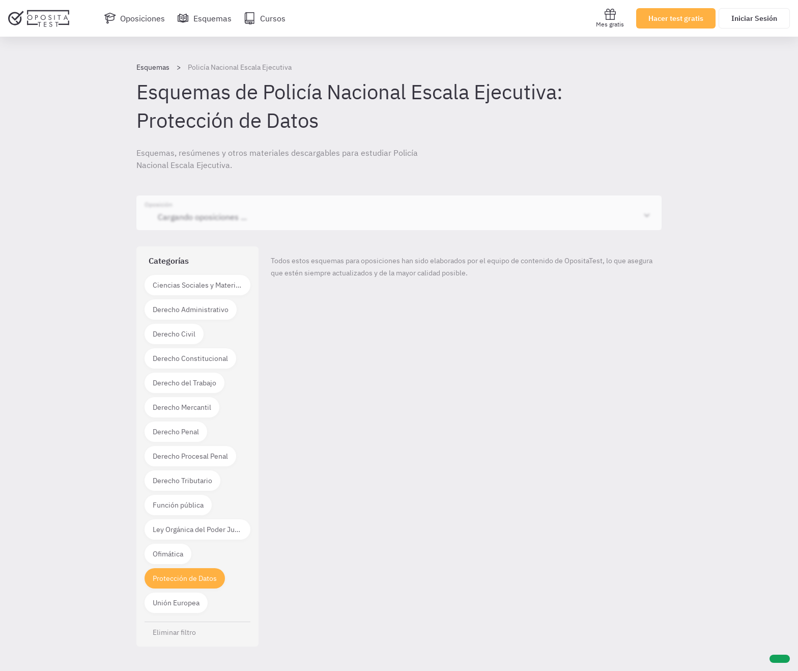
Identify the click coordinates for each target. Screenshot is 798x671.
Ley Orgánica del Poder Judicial (201, 529)
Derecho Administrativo (191, 309)
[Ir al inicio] (38, 18)
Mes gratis (610, 18)
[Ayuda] (780, 659)
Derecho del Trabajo (184, 382)
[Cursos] (265, 18)
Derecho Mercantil (182, 407)
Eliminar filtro (174, 632)
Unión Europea (176, 602)
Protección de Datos (185, 578)
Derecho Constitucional (190, 358)
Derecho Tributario (182, 480)
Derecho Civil (174, 334)
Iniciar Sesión (754, 18)
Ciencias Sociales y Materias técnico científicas (201, 285)
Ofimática (168, 553)
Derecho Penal (176, 431)
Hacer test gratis (675, 18)
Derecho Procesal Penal (190, 456)
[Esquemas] (204, 18)
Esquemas (152, 67)
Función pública (178, 505)
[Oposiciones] (134, 18)
